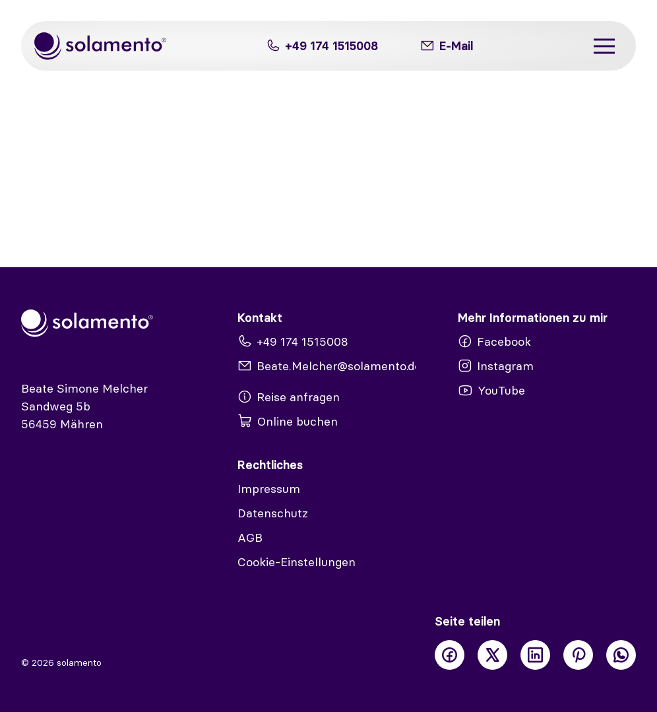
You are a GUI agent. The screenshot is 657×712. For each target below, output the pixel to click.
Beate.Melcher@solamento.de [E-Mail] (326, 365)
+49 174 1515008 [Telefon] (322, 45)
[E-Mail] (446, 46)
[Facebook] (449, 655)
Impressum (268, 488)
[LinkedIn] (535, 655)
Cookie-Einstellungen (296, 561)
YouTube (491, 390)
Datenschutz (272, 513)
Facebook (494, 341)
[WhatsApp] (621, 655)
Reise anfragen (288, 397)
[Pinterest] (578, 655)
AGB (250, 537)
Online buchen (287, 421)
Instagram (496, 365)
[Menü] (604, 46)
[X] (492, 655)
